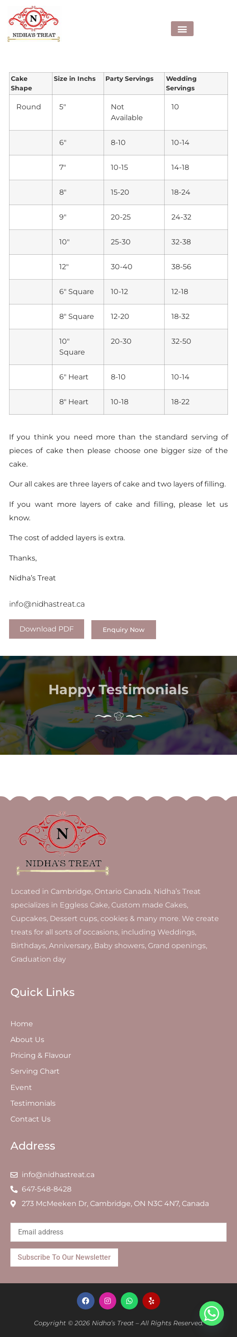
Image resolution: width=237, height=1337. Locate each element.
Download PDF (46, 629)
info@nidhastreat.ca (47, 603)
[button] (182, 28)
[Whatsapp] (211, 1313)
